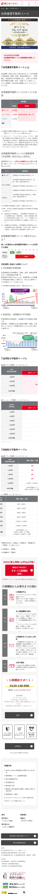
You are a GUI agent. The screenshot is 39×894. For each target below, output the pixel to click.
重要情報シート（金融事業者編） (17, 776)
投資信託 (23, 815)
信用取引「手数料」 (10, 549)
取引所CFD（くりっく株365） (8, 825)
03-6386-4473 (24, 690)
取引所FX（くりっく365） (8, 819)
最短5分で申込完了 (19, 571)
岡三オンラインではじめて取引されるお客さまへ (20, 579)
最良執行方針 (10, 785)
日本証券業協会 (5, 861)
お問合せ (18, 746)
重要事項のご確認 (12, 794)
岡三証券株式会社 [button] (19, 843)
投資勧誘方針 (10, 782)
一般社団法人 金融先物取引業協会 (10, 863)
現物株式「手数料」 (10, 552)
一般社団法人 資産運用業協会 (17, 861)
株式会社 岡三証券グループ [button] (19, 836)
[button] (32, 732)
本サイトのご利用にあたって (15, 801)
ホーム (2, 8)
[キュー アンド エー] (19, 715)
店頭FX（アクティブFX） (26, 819)
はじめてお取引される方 (20, 753)
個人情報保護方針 (12, 779)
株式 (7, 8)
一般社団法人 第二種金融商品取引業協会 (11, 866)
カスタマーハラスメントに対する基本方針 (20, 797)
